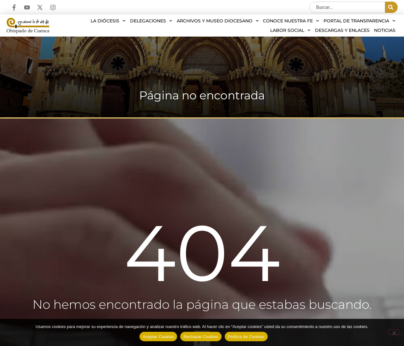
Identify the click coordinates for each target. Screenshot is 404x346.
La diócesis (108, 21)
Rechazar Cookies (200, 336)
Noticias (384, 30)
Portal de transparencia (359, 21)
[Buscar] (391, 7)
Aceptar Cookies (158, 336)
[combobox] (347, 7)
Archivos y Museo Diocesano (218, 21)
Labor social (290, 30)
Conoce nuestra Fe (291, 21)
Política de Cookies (246, 336)
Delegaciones (151, 21)
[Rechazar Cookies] (394, 332)
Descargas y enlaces (342, 30)
